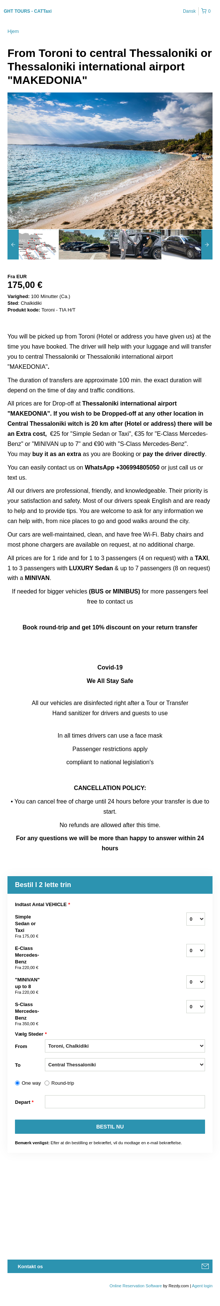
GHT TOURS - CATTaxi (28, 11)
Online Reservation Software (136, 1286)
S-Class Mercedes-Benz (30, 1014)
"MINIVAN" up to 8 (30, 986)
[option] (33, 244)
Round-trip (62, 1083)
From (21, 1046)
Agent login (202, 1286)
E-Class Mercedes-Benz (30, 958)
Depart (24, 1102)
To (18, 1065)
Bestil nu (110, 1127)
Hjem (13, 31)
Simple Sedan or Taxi (30, 926)
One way (31, 1083)
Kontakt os (30, 1266)
